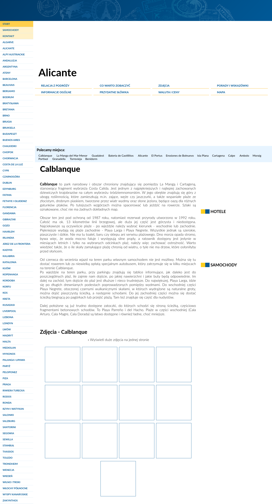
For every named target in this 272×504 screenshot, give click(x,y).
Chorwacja (10, 158)
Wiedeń (7, 475)
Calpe (232, 155)
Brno (6, 115)
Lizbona (8, 317)
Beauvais (9, 84)
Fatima (7, 194)
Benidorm (91, 158)
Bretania (9, 109)
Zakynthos (10, 500)
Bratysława (11, 103)
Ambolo (244, 155)
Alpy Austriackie (14, 54)
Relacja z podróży (55, 85)
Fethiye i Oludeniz (15, 201)
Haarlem (9, 231)
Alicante (8, 48)
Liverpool (9, 311)
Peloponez (10, 372)
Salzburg (9, 421)
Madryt (8, 335)
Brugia (7, 121)
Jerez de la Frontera (16, 243)
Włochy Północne (15, 488)
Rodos (7, 396)
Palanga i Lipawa (14, 359)
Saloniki (8, 414)
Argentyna (10, 66)
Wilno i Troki (11, 482)
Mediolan (9, 347)
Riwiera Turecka (14, 390)
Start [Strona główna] (6, 23)
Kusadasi (9, 304)
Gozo (6, 225)
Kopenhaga (10, 274)
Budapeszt (10, 133)
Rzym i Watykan (13, 408)
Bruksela (9, 127)
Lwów (7, 329)
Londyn (8, 323)
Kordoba (9, 280)
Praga (7, 384)
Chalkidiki (9, 146)
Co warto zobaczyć (115, 85)
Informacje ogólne (56, 92)
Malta (7, 341)
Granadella (59, 158)
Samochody (11, 29)
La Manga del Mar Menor (72, 155)
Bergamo (9, 91)
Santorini (9, 427)
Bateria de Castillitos (121, 155)
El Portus (156, 155)
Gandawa (9, 213)
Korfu (7, 286)
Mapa (221, 92)
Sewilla (8, 439)
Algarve (8, 42)
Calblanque (45, 155)
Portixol (43, 158)
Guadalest (98, 155)
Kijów (7, 268)
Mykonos (9, 353)
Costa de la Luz (13, 164)
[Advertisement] (153, 121)
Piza (5, 378)
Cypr (6, 170)
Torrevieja (76, 158)
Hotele (218, 211)
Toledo (8, 457)
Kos (5, 292)
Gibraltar (9, 219)
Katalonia (9, 262)
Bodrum (8, 97)
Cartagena (218, 155)
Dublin (7, 182)
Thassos (8, 451)
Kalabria (9, 256)
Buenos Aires (11, 139)
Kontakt (8, 36)
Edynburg (9, 188)
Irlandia (8, 237)
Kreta (6, 298)
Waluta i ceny (169, 92)
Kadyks (7, 249)
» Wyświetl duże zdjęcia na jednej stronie (118, 339)
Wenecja (8, 469)
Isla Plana (203, 155)
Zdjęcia (164, 85)
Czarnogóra (11, 176)
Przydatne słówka (114, 92)
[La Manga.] (62, 381)
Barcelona (10, 78)
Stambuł (8, 445)
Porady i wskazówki (232, 85)
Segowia (8, 433)
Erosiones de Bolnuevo (180, 155)
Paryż (6, 366)
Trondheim (10, 463)
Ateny (6, 72)
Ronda (7, 402)
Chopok (8, 152)
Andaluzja (10, 60)
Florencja (9, 207)
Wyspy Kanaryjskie (15, 494)
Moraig (257, 155)
